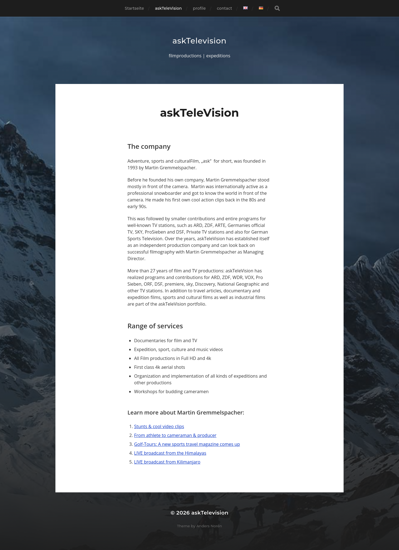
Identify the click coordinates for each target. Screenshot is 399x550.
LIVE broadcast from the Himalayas (170, 453)
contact (224, 8)
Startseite (134, 8)
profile (199, 8)
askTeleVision (168, 8)
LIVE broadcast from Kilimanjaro (167, 462)
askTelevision (199, 40)
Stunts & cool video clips (159, 426)
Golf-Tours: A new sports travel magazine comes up (187, 444)
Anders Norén (209, 526)
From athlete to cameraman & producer (175, 435)
